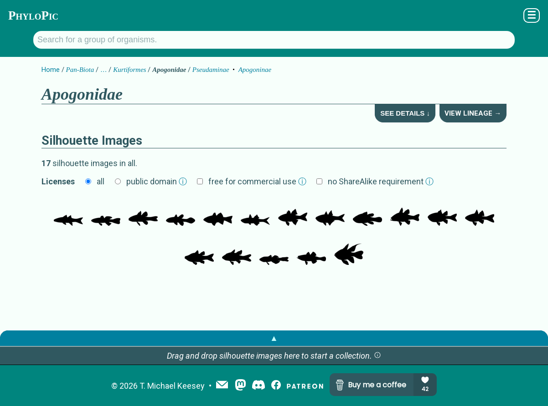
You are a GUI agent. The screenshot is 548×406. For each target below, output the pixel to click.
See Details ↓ (405, 113)
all (100, 181)
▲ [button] (274, 338)
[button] (377, 355)
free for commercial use (257, 181)
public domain (156, 181)
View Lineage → (473, 113)
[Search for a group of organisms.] (274, 40)
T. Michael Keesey (172, 386)
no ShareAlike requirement (381, 181)
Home (50, 70)
